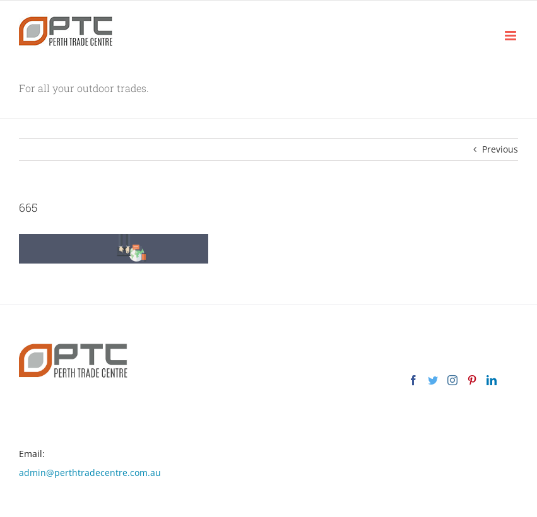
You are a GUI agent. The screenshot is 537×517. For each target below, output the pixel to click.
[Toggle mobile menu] (511, 35)
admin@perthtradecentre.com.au (90, 473)
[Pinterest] (472, 380)
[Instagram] (452, 380)
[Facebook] (413, 380)
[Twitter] (433, 380)
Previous (500, 149)
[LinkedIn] (492, 380)
